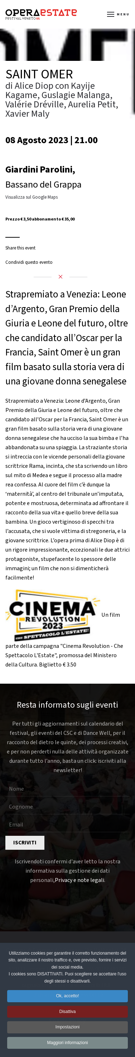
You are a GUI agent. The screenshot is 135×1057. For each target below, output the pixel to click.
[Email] (67, 825)
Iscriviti (25, 843)
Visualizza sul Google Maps (31, 197)
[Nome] (67, 789)
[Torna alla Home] (41, 14)
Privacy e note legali (79, 880)
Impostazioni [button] (67, 1028)
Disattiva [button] (67, 1012)
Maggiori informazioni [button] (67, 1043)
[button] (118, 14)
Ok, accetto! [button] (67, 997)
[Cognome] (67, 807)
